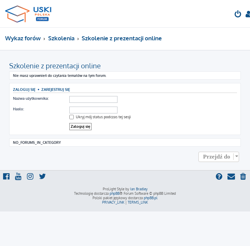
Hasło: (18, 109)
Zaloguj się (24, 89)
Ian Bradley (139, 189)
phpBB (115, 193)
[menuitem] (238, 14)
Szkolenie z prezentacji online (55, 65)
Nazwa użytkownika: (30, 98)
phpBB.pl (150, 198)
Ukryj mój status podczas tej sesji (100, 116)
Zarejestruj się (55, 89)
